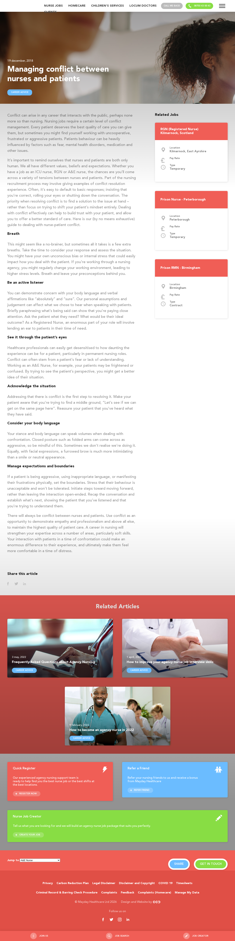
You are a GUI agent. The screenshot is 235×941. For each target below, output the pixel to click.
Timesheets (184, 883)
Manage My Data (187, 892)
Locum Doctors (143, 5)
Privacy (48, 883)
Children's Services (107, 5)
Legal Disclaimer (103, 883)
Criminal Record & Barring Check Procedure (66, 892)
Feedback (127, 892)
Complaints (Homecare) (154, 892)
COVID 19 (165, 883)
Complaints (109, 892)
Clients (50, 12)
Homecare (77, 5)
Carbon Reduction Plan (73, 883)
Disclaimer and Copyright (137, 883)
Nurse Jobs (53, 5)
